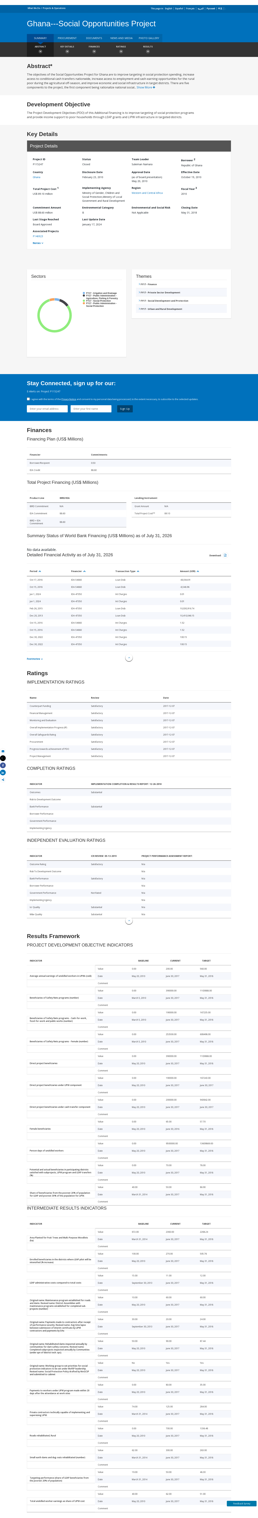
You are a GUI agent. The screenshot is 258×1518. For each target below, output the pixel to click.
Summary (40, 38)
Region (136, 188)
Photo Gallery (149, 38)
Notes (37, 243)
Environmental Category (98, 207)
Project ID (39, 159)
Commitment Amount (47, 207)
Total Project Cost (46, 188)
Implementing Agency (96, 188)
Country (38, 172)
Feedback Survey (241, 1503)
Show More (146, 87)
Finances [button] (94, 50)
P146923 (38, 236)
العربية (201, 8)
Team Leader (140, 159)
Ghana (36, 177)
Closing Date (189, 207)
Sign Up (125, 408)
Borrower (188, 160)
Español (179, 8)
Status (86, 159)
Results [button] (147, 50)
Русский (211, 8)
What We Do (34, 8)
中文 (220, 8)
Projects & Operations (54, 8)
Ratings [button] (121, 50)
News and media (121, 38)
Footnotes (33, 658)
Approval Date (141, 172)
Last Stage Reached (46, 219)
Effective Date (190, 172)
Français (190, 8)
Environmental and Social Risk (151, 207)
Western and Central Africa (147, 193)
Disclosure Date (92, 172)
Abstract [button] (40, 50)
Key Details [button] (67, 50)
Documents (94, 38)
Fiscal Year (189, 188)
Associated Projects (46, 231)
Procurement (67, 38)
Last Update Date (93, 219)
